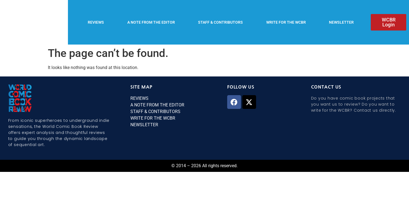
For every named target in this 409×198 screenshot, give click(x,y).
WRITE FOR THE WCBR (286, 22)
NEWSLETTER (341, 22)
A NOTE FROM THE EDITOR (151, 22)
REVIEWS (96, 22)
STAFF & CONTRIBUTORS (220, 22)
